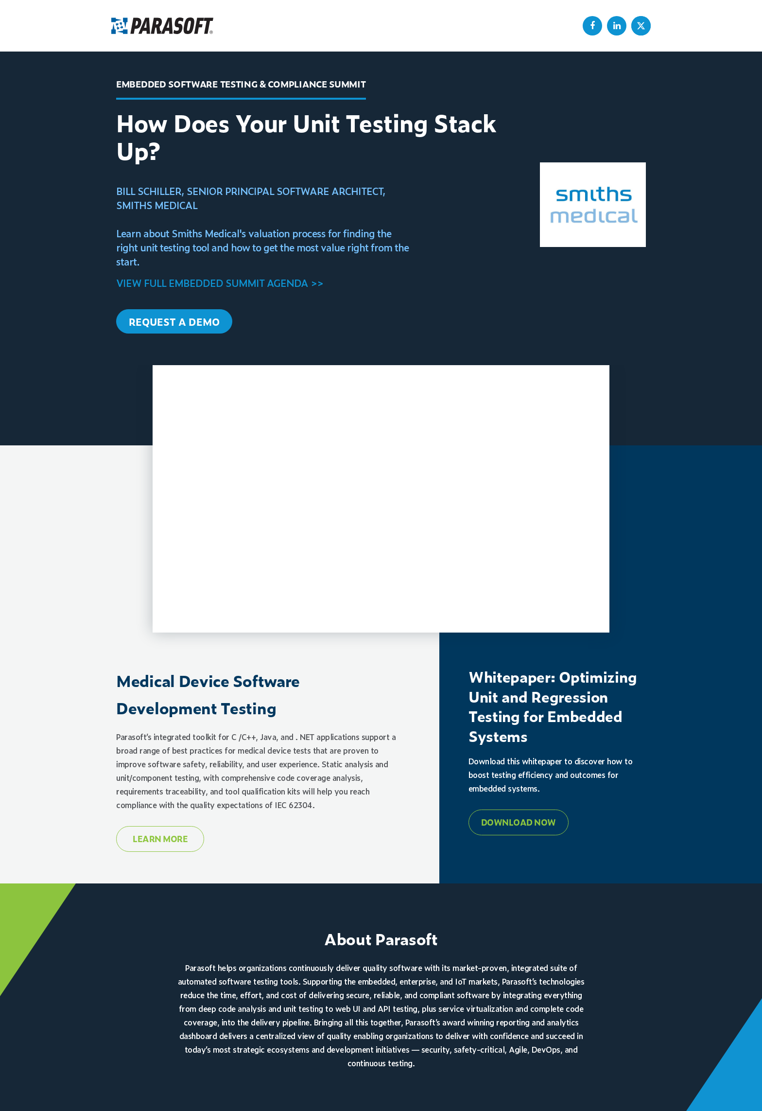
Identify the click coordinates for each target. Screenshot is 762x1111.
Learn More (160, 838)
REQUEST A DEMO (174, 321)
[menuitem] (592, 25)
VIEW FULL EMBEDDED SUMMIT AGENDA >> (219, 282)
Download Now (518, 822)
